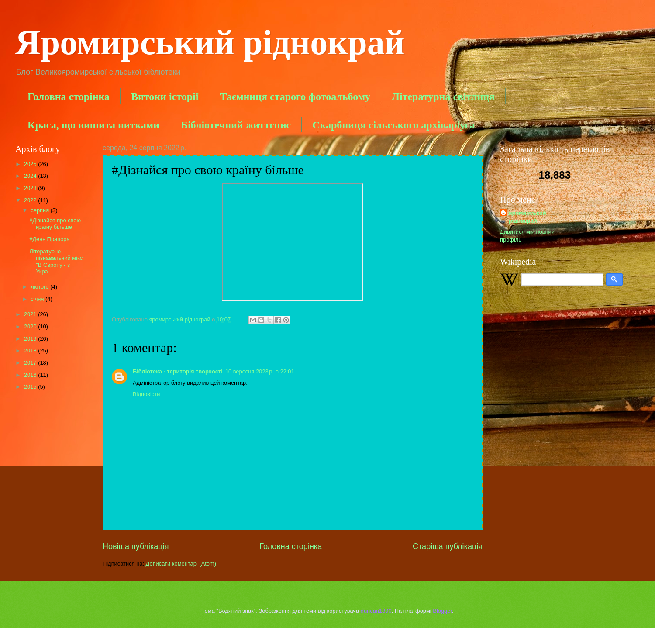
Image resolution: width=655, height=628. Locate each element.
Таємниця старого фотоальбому (295, 96)
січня (38, 299)
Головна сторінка (69, 96)
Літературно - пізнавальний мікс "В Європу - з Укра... (56, 261)
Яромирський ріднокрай (210, 42)
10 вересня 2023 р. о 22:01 (259, 371)
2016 (31, 375)
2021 (31, 314)
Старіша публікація (448, 546)
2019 (31, 338)
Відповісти (146, 394)
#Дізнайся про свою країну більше (55, 223)
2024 (31, 176)
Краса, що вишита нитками (93, 125)
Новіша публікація (136, 546)
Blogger (442, 610)
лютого (40, 286)
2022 (31, 200)
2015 (31, 386)
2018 (31, 350)
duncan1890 (376, 610)
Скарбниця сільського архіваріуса (393, 125)
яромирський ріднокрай (527, 217)
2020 (31, 326)
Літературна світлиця (443, 96)
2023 (31, 188)
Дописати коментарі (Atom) (181, 563)
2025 (31, 164)
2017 (31, 362)
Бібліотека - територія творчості (178, 371)
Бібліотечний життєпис (236, 125)
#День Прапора (49, 239)
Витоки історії (164, 96)
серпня (40, 210)
